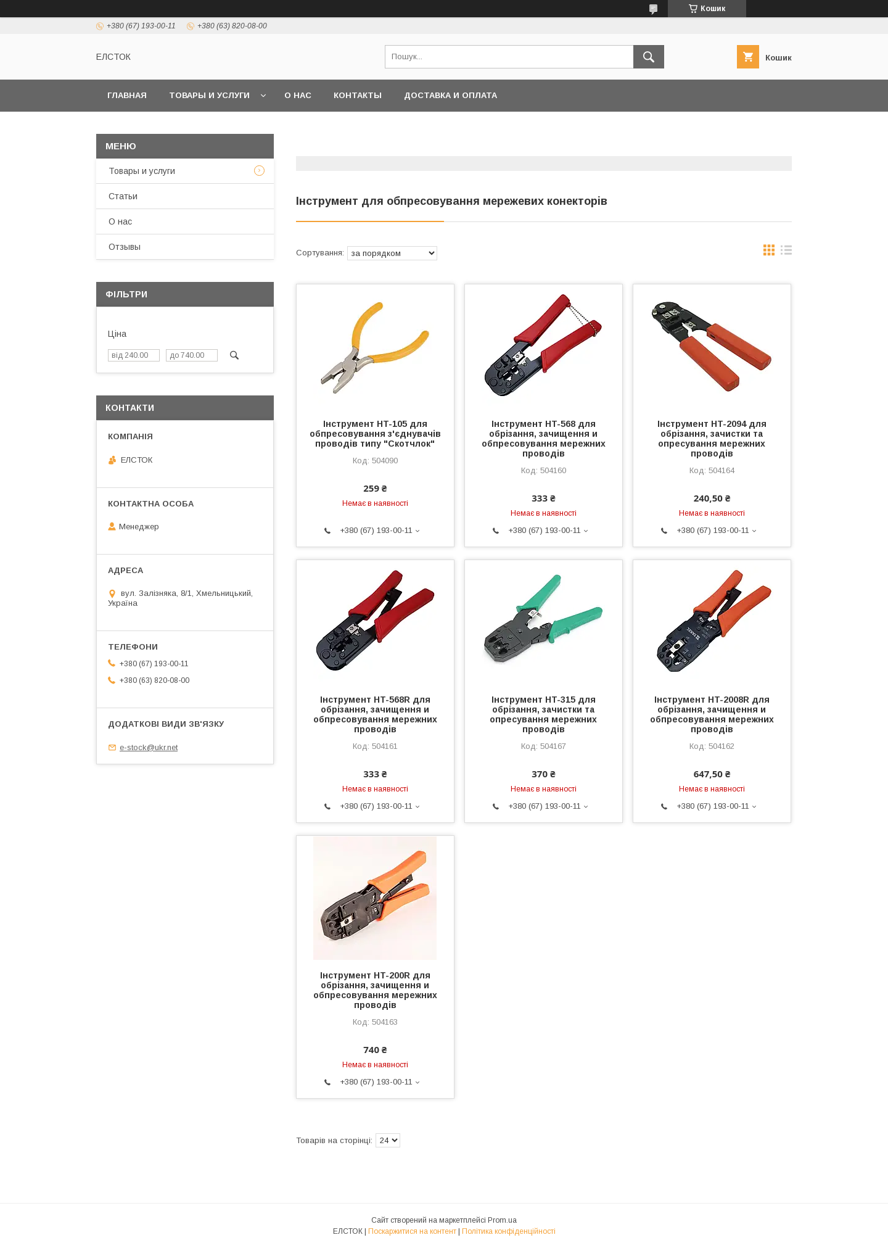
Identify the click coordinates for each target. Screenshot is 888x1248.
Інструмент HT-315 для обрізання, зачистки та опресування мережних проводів (543, 714)
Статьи (123, 196)
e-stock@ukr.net (149, 747)
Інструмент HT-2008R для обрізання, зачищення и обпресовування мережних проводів (712, 714)
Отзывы (125, 247)
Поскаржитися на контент (412, 1231)
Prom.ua (502, 1220)
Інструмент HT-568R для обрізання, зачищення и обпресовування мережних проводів (375, 714)
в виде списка (786, 253)
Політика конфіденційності (509, 1231)
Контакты (358, 95)
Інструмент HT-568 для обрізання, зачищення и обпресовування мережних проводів (544, 438)
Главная (127, 95)
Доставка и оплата (450, 95)
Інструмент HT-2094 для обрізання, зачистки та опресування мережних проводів (712, 438)
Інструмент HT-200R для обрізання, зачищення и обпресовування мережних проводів (375, 990)
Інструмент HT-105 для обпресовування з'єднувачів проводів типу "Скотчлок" (375, 433)
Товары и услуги (209, 95)
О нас (297, 95)
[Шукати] (648, 56)
